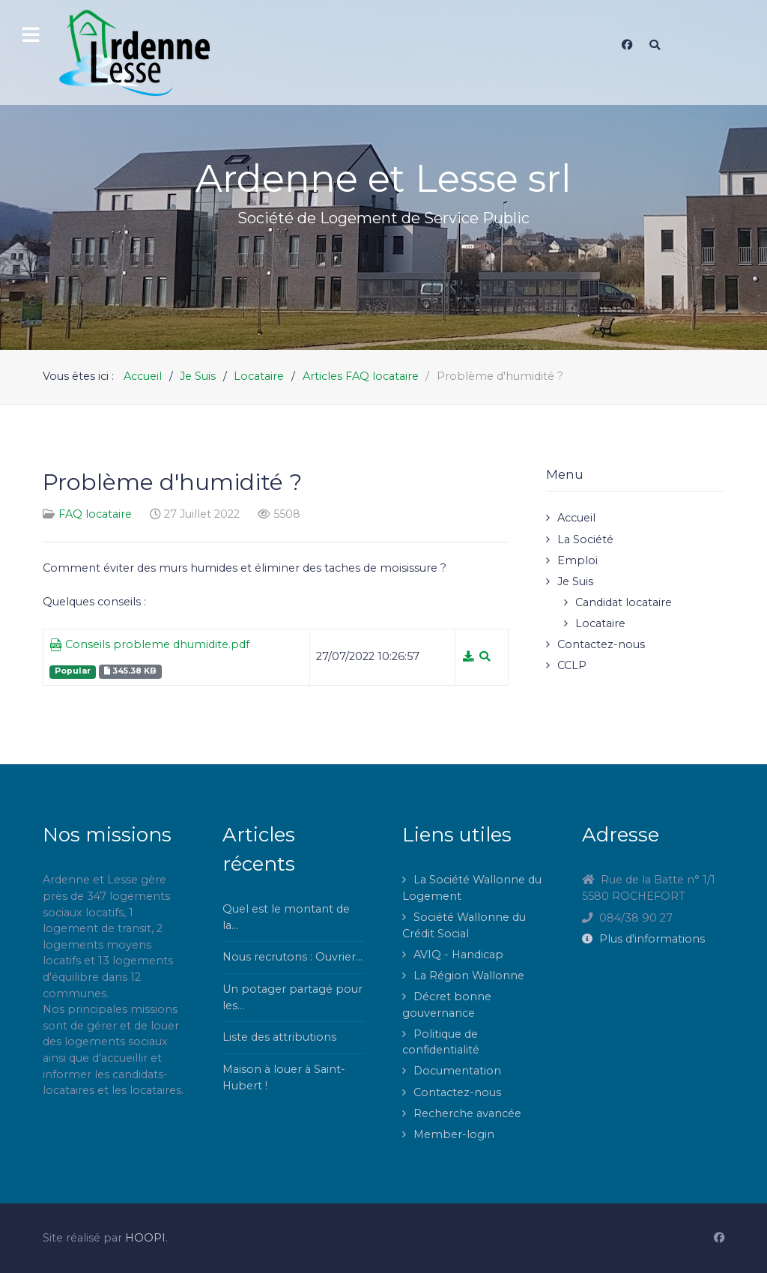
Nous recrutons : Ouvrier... (292, 957)
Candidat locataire (623, 602)
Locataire (600, 623)
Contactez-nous (601, 644)
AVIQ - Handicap (458, 954)
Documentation (457, 1070)
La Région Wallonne (468, 975)
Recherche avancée (467, 1113)
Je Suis (575, 581)
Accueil (576, 517)
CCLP (571, 665)
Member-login (453, 1134)
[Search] (654, 45)
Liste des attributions (279, 1037)
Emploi (577, 560)
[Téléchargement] (469, 656)
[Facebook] (627, 45)
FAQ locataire (95, 514)
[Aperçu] (484, 656)
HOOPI (145, 1238)
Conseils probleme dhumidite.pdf (149, 645)
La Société (585, 539)
